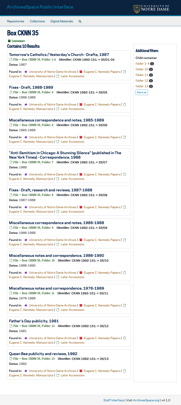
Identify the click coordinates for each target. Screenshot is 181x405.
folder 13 (142, 86)
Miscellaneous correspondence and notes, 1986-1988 (56, 222)
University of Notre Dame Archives (52, 71)
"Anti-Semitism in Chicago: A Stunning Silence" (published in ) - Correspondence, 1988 (65, 154)
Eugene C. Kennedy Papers (102, 71)
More (141, 92)
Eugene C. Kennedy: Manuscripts (31, 76)
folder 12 (142, 80)
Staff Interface (113, 400)
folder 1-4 (143, 63)
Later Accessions (72, 76)
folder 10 (142, 69)
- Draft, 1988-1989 (31, 87)
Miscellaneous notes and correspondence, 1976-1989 (56, 288)
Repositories (15, 21)
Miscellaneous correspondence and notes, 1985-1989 (56, 119)
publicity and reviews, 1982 (43, 353)
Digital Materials (62, 21)
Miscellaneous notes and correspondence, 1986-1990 (56, 255)
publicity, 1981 (34, 320)
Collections (37, 21)
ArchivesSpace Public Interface (40, 7)
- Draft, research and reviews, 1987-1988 (50, 189)
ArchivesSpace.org (146, 400)
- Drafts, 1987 (59, 54)
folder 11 (142, 75)
